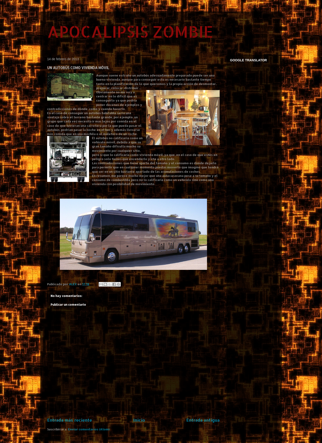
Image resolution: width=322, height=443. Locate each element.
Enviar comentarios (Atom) (88, 429)
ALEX (73, 284)
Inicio (139, 420)
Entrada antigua (203, 420)
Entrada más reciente (69, 420)
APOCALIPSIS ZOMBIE (130, 31)
